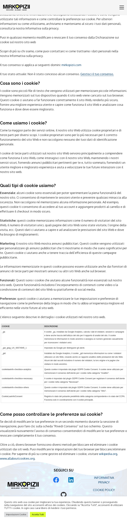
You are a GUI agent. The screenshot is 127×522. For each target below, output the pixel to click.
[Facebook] (56, 480)
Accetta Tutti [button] (38, 514)
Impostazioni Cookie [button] (16, 514)
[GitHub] (63, 494)
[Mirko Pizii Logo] (16, 7)
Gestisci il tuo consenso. (97, 74)
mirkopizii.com (71, 65)
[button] (122, 7)
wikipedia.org (108, 454)
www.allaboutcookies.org (17, 458)
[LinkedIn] (71, 480)
